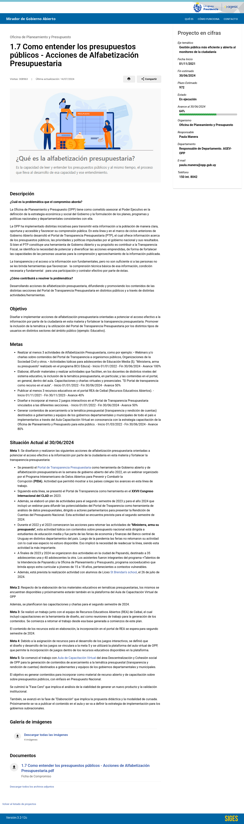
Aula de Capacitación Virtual (77, 658)
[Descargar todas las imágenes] (85, 735)
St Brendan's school (123, 572)
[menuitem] (189, 18)
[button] (129, 79)
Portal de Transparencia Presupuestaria (64, 467)
